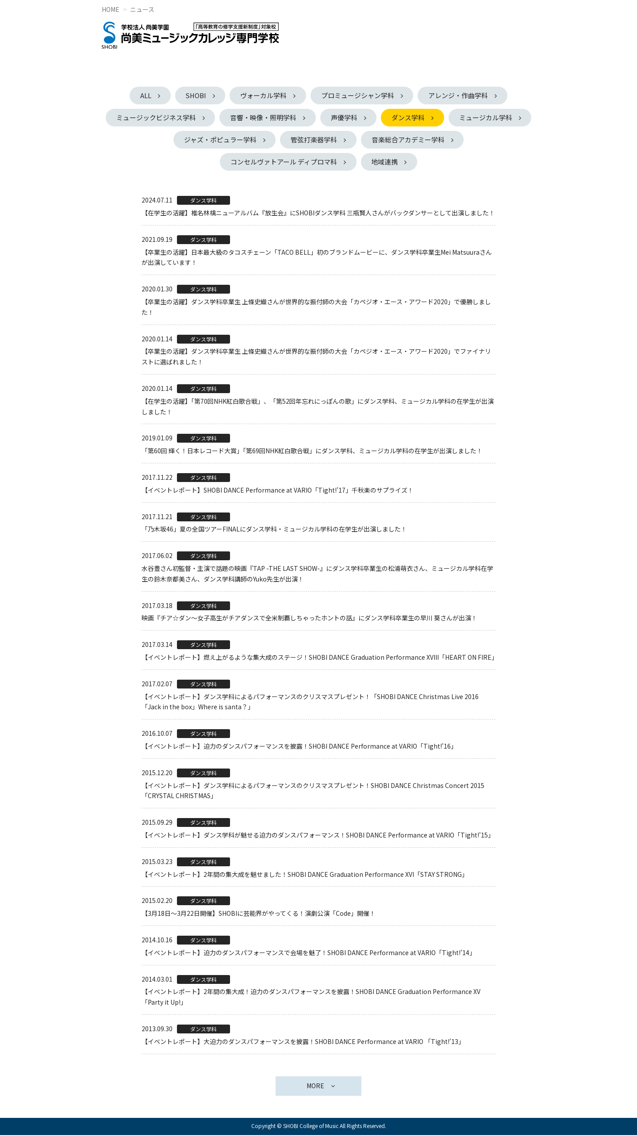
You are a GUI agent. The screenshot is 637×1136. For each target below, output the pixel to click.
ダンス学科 (453, 117)
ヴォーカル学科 (264, 95)
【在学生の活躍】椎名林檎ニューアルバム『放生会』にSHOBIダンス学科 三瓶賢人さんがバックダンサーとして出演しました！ (318, 213)
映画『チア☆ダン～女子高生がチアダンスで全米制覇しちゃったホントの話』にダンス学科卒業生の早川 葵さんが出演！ (309, 618)
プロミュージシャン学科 (358, 95)
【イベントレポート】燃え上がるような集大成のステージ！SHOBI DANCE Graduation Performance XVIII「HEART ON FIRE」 (320, 658)
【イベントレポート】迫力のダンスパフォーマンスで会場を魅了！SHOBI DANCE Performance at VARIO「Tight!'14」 (309, 953)
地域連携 (385, 162)
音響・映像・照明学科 (306, 117)
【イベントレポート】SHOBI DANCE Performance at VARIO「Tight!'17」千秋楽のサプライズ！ (278, 490)
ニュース (142, 9)
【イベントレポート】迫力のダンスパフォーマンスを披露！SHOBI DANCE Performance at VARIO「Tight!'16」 (299, 746)
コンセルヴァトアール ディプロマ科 (283, 162)
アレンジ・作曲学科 (461, 95)
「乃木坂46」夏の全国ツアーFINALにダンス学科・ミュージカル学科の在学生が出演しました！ (274, 529)
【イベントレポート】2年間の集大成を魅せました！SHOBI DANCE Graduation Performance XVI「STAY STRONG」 (305, 874)
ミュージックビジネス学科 (198, 117)
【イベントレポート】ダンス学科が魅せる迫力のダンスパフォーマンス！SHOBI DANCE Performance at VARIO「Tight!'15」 (318, 835)
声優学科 (388, 117)
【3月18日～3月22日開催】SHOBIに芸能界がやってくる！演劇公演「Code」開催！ (259, 914)
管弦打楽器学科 (358, 140)
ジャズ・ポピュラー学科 (263, 140)
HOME (110, 9)
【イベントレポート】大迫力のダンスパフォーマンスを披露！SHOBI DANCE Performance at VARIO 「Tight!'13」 (303, 1041)
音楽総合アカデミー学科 (453, 140)
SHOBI (194, 95)
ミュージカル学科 (165, 140)
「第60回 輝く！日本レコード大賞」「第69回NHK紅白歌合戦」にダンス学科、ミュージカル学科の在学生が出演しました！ (312, 451)
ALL (143, 95)
